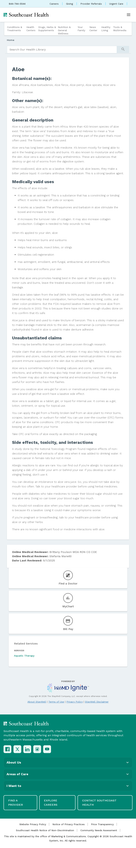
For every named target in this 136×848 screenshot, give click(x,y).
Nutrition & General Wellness (64, 30)
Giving (69, 3)
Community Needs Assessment (98, 830)
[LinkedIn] (27, 749)
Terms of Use (56, 701)
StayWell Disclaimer (97, 701)
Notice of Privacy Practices (68, 824)
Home (10, 40)
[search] (62, 49)
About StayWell (36, 701)
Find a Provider (15, 802)
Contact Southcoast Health (99, 802)
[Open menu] (128, 15)
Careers (54, 3)
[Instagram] (37, 749)
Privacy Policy (74, 701)
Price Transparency (102, 824)
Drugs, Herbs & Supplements (47, 29)
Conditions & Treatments (14, 29)
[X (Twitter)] (17, 749)
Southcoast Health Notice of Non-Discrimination (45, 830)
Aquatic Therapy (24, 655)
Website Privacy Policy (32, 824)
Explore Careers (50, 802)
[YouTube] (47, 749)
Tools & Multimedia (119, 29)
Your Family (81, 29)
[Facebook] (7, 749)
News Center (93, 29)
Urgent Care (116, 3)
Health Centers (30, 29)
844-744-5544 (17, 3)
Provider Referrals (91, 3)
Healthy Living (105, 29)
